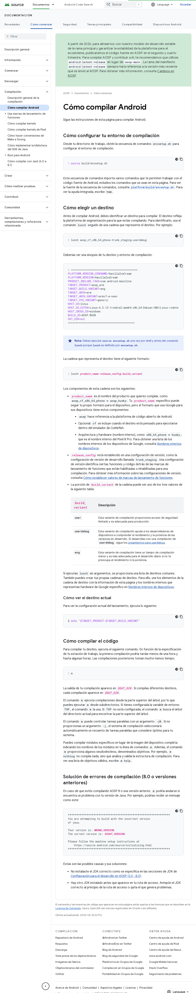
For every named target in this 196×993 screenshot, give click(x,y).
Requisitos (61, 943)
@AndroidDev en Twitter (117, 943)
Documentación (18, 15)
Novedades (12, 24)
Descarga (61, 949)
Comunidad (89, 987)
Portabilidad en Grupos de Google (122, 974)
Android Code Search (78, 4)
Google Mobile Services (163, 962)
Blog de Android (112, 949)
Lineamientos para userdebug (146, 542)
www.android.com (160, 955)
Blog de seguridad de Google (120, 955)
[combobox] (133, 4)
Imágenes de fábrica (67, 962)
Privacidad (145, 987)
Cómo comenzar (103, 93)
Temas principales (99, 24)
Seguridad (70, 24)
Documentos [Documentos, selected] (41, 4)
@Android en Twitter (114, 937)
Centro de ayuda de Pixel (164, 943)
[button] (22, 60)
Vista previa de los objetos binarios (75, 955)
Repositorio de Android (69, 937)
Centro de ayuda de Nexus (165, 949)
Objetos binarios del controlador (74, 968)
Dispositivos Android (167, 24)
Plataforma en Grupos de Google (122, 962)
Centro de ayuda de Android (166, 937)
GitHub (59, 974)
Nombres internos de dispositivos (151, 587)
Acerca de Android (67, 987)
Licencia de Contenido (68, 908)
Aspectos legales (111, 987)
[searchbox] (25, 36)
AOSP (66, 93)
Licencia (131, 987)
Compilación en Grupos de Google (123, 968)
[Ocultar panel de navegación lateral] (45, 986)
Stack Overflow (158, 968)
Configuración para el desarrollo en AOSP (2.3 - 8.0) (106, 876)
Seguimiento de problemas (165, 974)
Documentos (82, 93)
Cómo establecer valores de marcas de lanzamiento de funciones (128, 478)
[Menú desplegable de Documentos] (55, 4)
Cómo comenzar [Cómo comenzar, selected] (41, 24)
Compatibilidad (132, 24)
